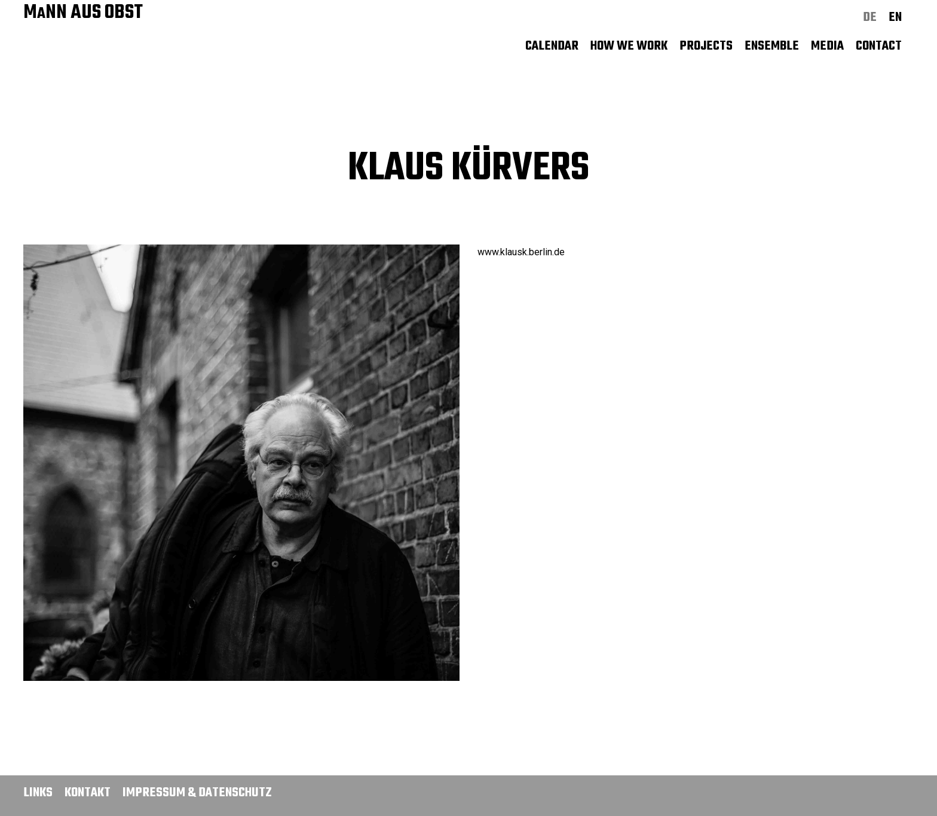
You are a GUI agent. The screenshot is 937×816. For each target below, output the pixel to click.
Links (38, 793)
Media (827, 46)
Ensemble (772, 46)
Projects (706, 46)
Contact (879, 46)
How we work (628, 46)
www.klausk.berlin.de (521, 252)
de (870, 17)
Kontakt (88, 793)
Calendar (551, 46)
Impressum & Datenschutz (197, 793)
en (895, 17)
